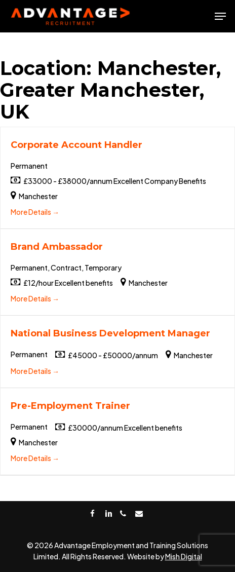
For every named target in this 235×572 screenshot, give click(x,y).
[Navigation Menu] (220, 16)
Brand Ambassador (57, 246)
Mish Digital (183, 556)
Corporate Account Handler (76, 144)
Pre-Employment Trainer (70, 405)
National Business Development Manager (110, 333)
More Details (35, 211)
